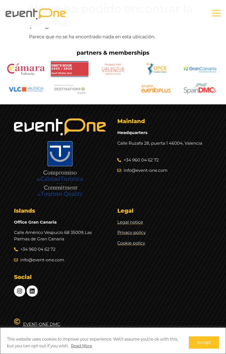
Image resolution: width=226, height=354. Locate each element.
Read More (81, 345)
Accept (204, 342)
